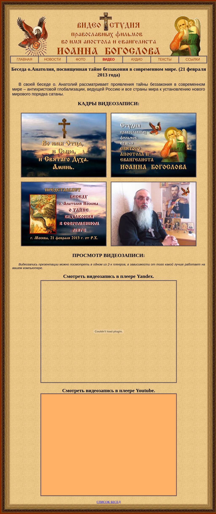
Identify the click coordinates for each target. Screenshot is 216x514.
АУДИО (136, 59)
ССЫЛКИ (193, 59)
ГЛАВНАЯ (24, 59)
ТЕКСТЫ (165, 59)
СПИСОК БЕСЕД (108, 502)
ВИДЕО (109, 59)
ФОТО (80, 59)
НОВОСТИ (52, 59)
